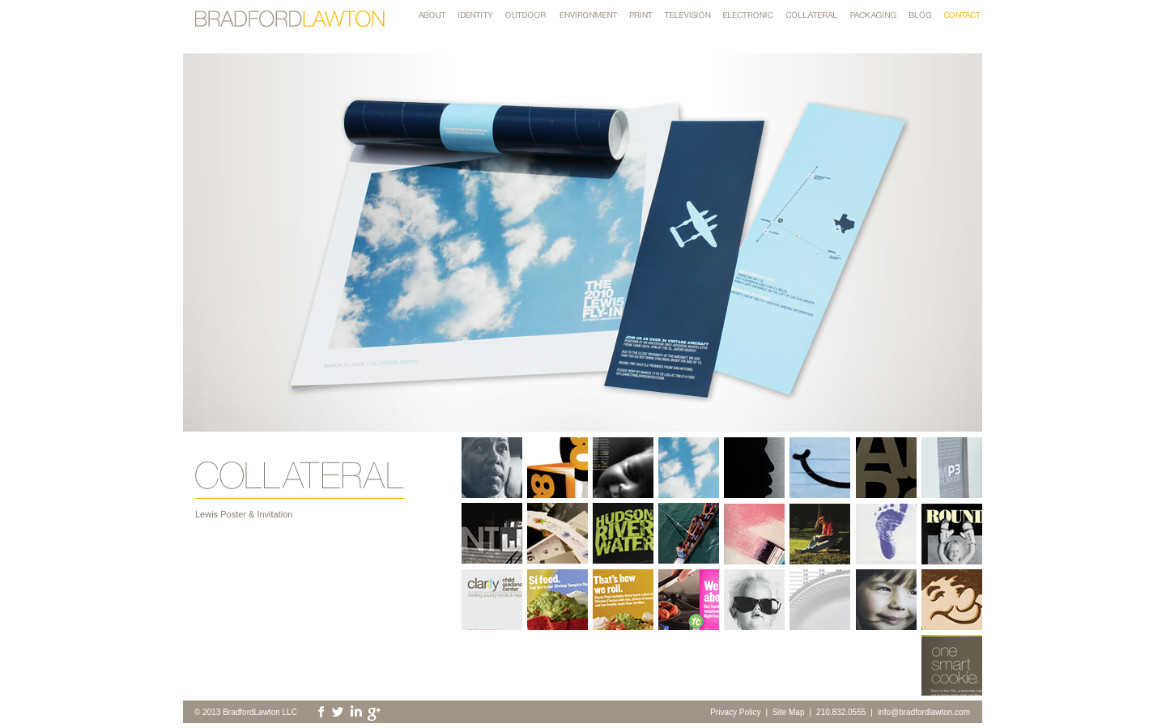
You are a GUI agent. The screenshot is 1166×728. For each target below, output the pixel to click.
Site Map (788, 712)
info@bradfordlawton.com (924, 712)
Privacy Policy (735, 712)
